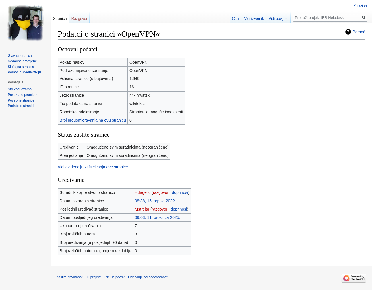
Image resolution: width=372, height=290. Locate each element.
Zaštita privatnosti (69, 277)
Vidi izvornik (254, 18)
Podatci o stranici (21, 106)
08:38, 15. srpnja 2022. (155, 200)
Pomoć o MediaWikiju (24, 72)
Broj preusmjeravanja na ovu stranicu (93, 120)
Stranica (60, 18)
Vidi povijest (278, 18)
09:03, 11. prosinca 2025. (157, 217)
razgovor (160, 192)
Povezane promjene (23, 95)
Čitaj (236, 18)
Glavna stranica (20, 56)
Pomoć (358, 32)
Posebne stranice (21, 100)
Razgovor (79, 18)
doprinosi (180, 192)
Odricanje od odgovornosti (148, 277)
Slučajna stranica (21, 67)
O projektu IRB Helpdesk (106, 277)
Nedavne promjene (22, 61)
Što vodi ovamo (20, 89)
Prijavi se (360, 5)
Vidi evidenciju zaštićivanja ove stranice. (93, 167)
